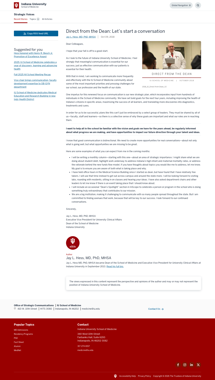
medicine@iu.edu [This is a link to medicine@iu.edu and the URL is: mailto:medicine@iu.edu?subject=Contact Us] (85, 350)
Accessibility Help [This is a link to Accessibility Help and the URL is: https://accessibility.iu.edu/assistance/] (127, 376)
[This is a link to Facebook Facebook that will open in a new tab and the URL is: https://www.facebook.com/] (178, 366)
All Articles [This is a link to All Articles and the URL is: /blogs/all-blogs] (47, 19)
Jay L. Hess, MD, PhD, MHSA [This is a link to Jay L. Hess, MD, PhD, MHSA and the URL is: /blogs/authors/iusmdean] (81, 36)
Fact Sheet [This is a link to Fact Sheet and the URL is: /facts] (19, 342)
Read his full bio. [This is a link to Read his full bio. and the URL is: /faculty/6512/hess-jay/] (115, 266)
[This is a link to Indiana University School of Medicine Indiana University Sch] (30, 5)
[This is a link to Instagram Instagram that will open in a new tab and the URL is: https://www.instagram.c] (185, 366)
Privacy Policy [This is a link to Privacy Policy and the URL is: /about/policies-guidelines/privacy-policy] (144, 376)
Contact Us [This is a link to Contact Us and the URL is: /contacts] (154, 308)
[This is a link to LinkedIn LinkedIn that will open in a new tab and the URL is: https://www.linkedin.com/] (191, 366)
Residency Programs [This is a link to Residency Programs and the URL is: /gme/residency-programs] (23, 334)
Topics (33, 19)
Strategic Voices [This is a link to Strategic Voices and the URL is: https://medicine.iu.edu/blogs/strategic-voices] (24, 14)
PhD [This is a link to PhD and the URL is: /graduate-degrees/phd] (16, 338)
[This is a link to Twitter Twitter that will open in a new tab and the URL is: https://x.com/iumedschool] (198, 366)
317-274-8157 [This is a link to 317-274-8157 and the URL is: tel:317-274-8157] (83, 346)
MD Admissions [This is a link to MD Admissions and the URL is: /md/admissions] (21, 330)
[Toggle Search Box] (198, 5)
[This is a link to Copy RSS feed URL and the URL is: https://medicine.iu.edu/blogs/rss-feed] (36, 33)
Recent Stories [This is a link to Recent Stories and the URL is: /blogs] (20, 19)
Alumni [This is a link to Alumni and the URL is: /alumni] (17, 346)
